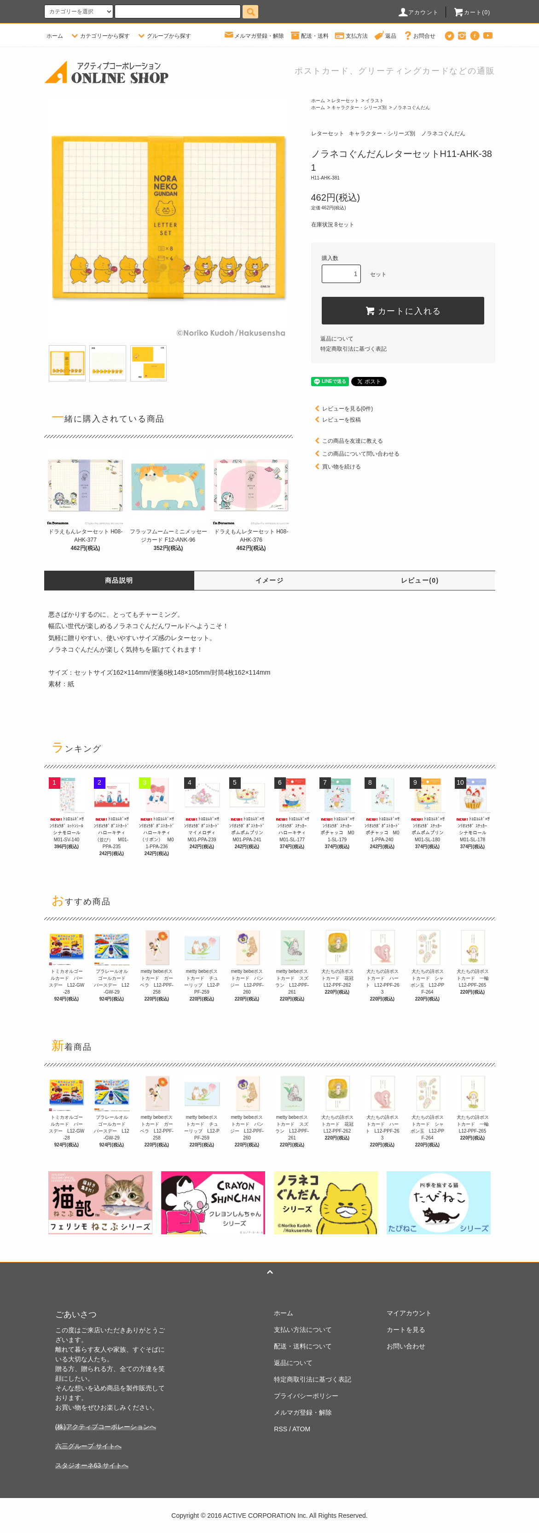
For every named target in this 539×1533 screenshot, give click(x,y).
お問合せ (418, 36)
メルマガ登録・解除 (253, 36)
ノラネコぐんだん (411, 107)
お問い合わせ (406, 1346)
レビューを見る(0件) (342, 408)
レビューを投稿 (336, 420)
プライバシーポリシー (306, 1396)
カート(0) (472, 12)
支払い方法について (303, 1329)
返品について (337, 339)
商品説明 (119, 580)
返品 (385, 36)
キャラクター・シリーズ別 (359, 107)
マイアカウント (409, 1313)
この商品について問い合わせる (355, 454)
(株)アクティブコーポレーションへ (105, 1426)
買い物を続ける (336, 466)
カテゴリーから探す (99, 36)
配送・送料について (303, 1346)
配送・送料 (309, 36)
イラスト (374, 100)
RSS (280, 1429)
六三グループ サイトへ (88, 1446)
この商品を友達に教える (347, 441)
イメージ (269, 580)
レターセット (345, 100)
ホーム (54, 36)
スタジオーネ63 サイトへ (91, 1465)
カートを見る (406, 1329)
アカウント (418, 12)
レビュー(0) (420, 580)
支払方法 (351, 36)
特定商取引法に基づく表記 (353, 349)
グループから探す (163, 36)
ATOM (301, 1429)
